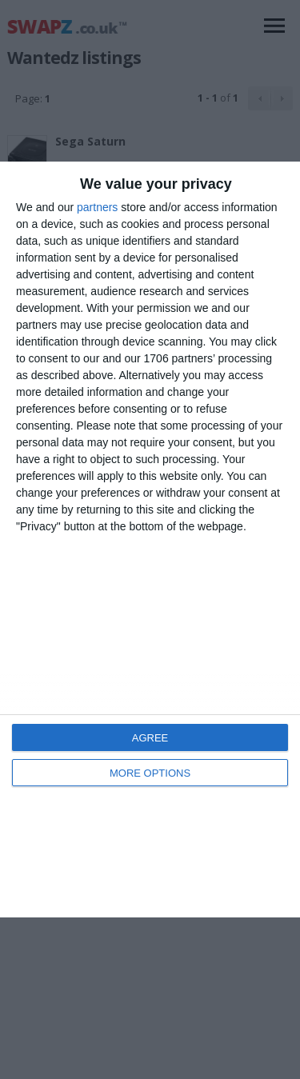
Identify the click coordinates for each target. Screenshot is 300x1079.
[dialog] (150, 539)
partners (97, 207)
